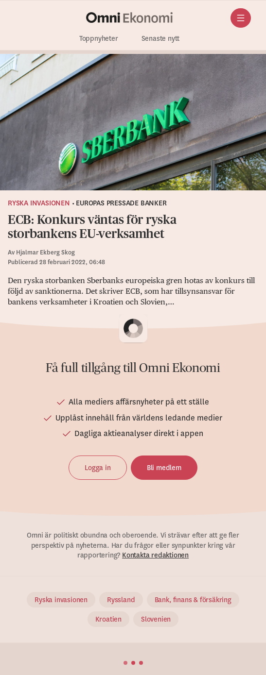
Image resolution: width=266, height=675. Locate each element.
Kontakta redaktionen (155, 555)
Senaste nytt (161, 38)
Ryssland (121, 599)
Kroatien (108, 619)
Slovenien (156, 619)
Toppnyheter (98, 38)
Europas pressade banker (121, 203)
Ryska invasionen (39, 203)
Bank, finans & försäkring (193, 599)
